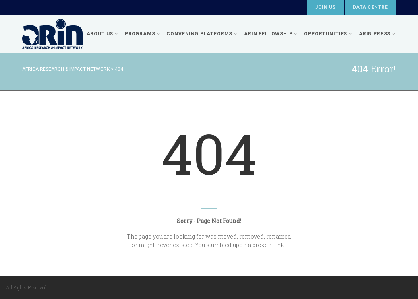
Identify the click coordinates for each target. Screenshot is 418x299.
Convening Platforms (202, 34)
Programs (142, 34)
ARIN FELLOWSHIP (271, 34)
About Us (102, 34)
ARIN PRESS (377, 34)
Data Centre (370, 7)
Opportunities (328, 34)
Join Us (325, 7)
